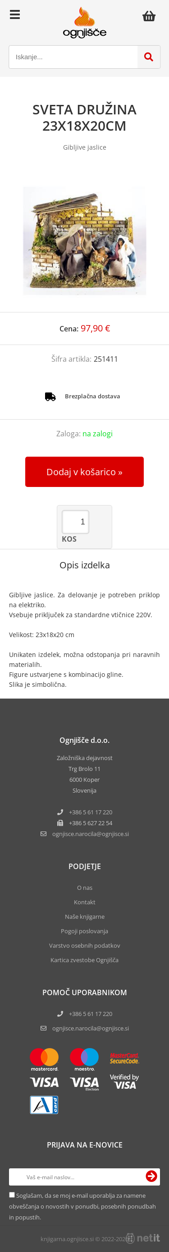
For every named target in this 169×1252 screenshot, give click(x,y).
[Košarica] (151, 16)
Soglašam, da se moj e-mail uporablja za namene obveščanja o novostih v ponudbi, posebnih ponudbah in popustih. (82, 1206)
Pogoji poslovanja (84, 931)
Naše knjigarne (85, 916)
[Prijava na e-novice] (151, 1177)
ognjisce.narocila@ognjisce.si (90, 1028)
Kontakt (85, 902)
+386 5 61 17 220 (90, 812)
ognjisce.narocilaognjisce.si (90, 834)
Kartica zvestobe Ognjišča (84, 960)
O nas (84, 887)
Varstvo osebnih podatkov (84, 945)
